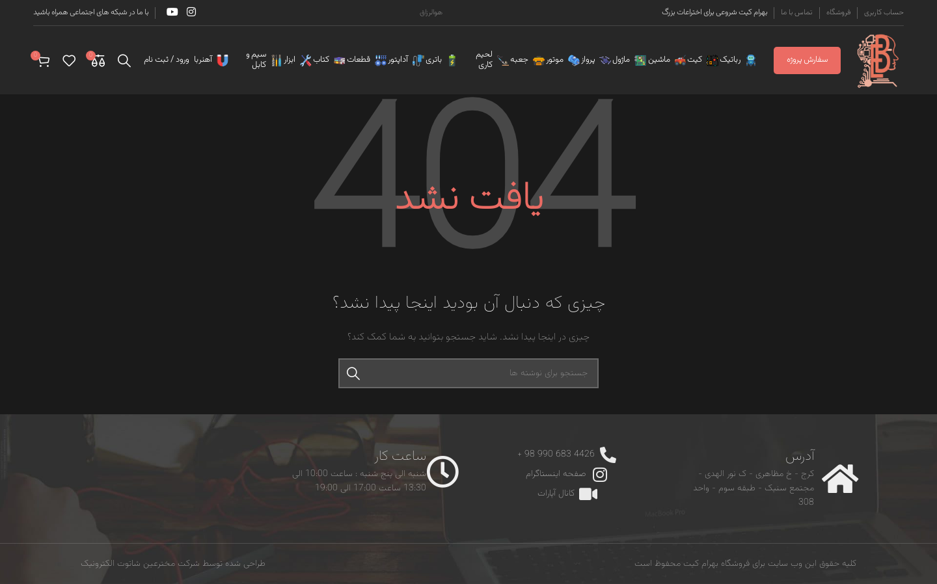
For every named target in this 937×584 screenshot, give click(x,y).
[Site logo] (879, 60)
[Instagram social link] (191, 12)
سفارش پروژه (807, 59)
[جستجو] (124, 60)
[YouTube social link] (172, 12)
